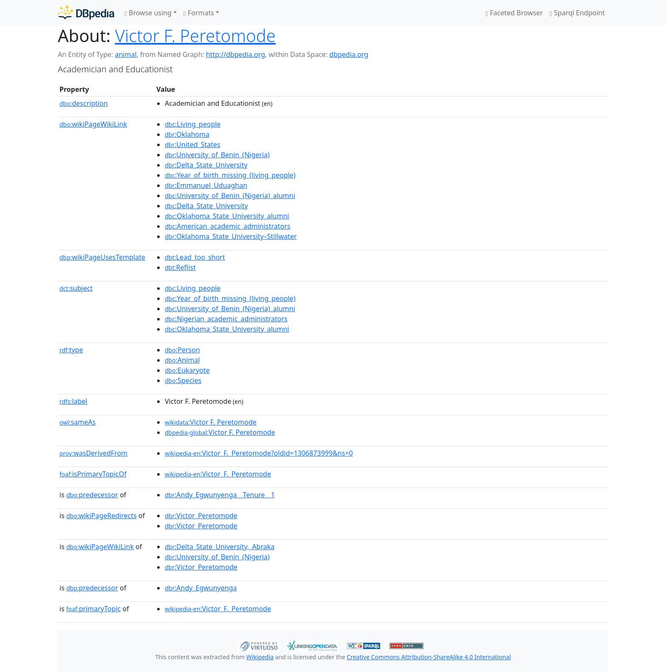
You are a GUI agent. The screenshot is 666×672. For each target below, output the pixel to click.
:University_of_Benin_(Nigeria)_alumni (230, 195)
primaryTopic (93, 608)
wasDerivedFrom (93, 453)
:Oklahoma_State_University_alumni (227, 216)
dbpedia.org (348, 54)
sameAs (77, 422)
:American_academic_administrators (228, 226)
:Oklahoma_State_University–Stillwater (231, 236)
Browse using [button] (148, 12)
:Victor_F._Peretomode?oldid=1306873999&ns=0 (259, 453)
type (71, 349)
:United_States (192, 144)
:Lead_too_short (195, 257)
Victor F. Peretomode (195, 35)
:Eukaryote (187, 370)
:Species (183, 380)
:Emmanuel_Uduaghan (206, 185)
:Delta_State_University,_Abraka (219, 546)
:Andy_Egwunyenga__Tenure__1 (220, 494)
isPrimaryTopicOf (93, 474)
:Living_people (192, 124)
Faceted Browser (514, 12)
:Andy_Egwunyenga (201, 588)
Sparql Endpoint (577, 12)
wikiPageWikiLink (93, 124)
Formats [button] (198, 12)
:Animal (182, 360)
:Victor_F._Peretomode (218, 474)
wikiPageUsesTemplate (102, 257)
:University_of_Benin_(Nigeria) (217, 154)
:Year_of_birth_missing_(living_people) (230, 175)
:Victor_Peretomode (201, 515)
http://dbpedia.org (235, 54)
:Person (182, 349)
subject (76, 288)
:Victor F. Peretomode (211, 422)
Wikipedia (260, 657)
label (73, 401)
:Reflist (180, 267)
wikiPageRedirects (101, 515)
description (83, 103)
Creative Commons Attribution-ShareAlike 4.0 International (429, 657)
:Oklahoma (187, 134)
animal (125, 54)
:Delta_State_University (206, 165)
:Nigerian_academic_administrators (226, 318)
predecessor (92, 494)
